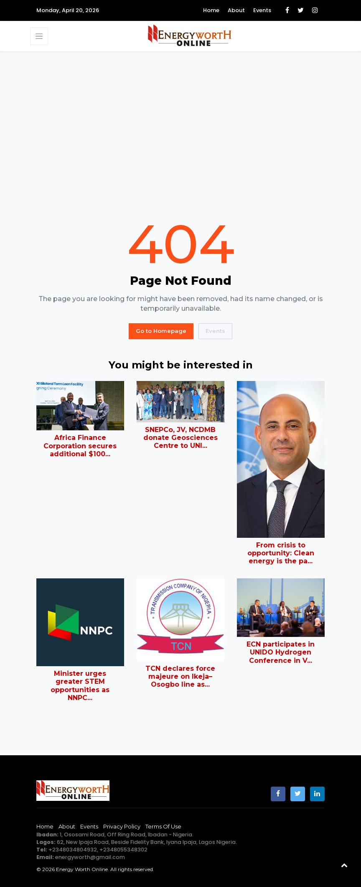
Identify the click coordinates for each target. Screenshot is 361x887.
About (236, 10)
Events (262, 10)
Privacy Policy (121, 826)
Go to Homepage (161, 330)
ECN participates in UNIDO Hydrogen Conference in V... (281, 652)
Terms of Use (163, 826)
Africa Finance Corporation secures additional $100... (80, 446)
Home (211, 10)
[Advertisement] (180, 134)
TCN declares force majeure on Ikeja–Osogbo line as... (180, 676)
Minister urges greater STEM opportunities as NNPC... (80, 686)
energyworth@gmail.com (90, 857)
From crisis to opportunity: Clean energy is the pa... (280, 553)
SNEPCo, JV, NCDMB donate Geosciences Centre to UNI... (180, 438)
